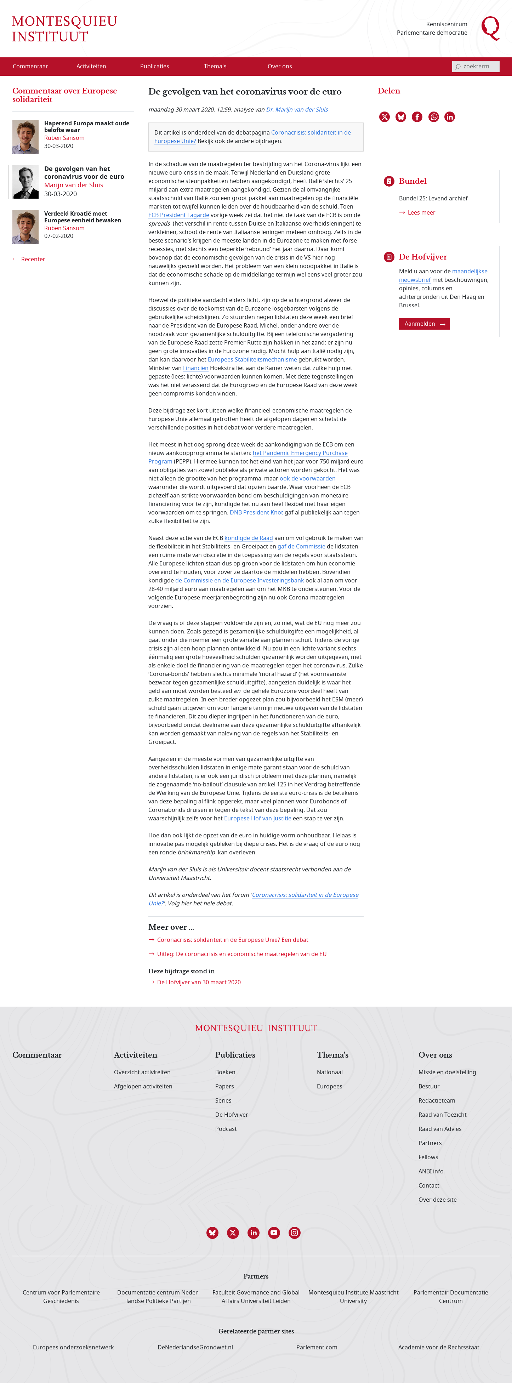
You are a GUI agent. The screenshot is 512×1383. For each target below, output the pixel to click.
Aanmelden (425, 324)
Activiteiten (136, 1055)
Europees (329, 1086)
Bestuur (429, 1086)
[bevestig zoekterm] (458, 67)
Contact (429, 1186)
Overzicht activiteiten (142, 1072)
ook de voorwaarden (308, 478)
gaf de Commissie (301, 546)
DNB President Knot (256, 512)
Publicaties (235, 1055)
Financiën (196, 368)
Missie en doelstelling (447, 1072)
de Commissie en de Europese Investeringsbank (239, 580)
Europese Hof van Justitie (257, 818)
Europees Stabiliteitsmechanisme (252, 359)
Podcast (226, 1129)
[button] (215, 1233)
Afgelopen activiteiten (143, 1086)
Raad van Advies (440, 1129)
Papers (224, 1086)
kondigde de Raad (248, 538)
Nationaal (330, 1072)
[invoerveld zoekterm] (476, 66)
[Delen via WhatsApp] (434, 117)
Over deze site (438, 1200)
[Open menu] (114, 67)
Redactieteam (437, 1101)
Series (223, 1101)
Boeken (225, 1072)
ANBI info (431, 1171)
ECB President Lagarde (178, 215)
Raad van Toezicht (443, 1115)
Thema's (332, 1055)
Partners (430, 1143)
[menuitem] (35, 66)
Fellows (428, 1157)
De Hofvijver (231, 1115)
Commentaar (37, 1055)
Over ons (435, 1055)
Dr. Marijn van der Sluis (297, 110)
